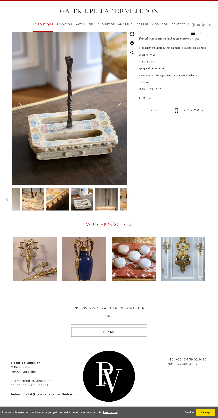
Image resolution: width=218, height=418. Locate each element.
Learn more (110, 412)
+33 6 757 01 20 (190, 110)
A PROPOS (160, 24)
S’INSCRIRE (109, 331)
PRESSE (142, 24)
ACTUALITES (85, 24)
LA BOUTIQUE (43, 24)
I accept (205, 412)
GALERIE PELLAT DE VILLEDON (109, 11)
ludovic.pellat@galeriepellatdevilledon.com (45, 394)
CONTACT (178, 24)
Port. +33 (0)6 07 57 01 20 (187, 364)
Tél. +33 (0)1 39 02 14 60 (188, 359)
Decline (189, 412)
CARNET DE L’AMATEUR (115, 24)
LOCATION (64, 24)
